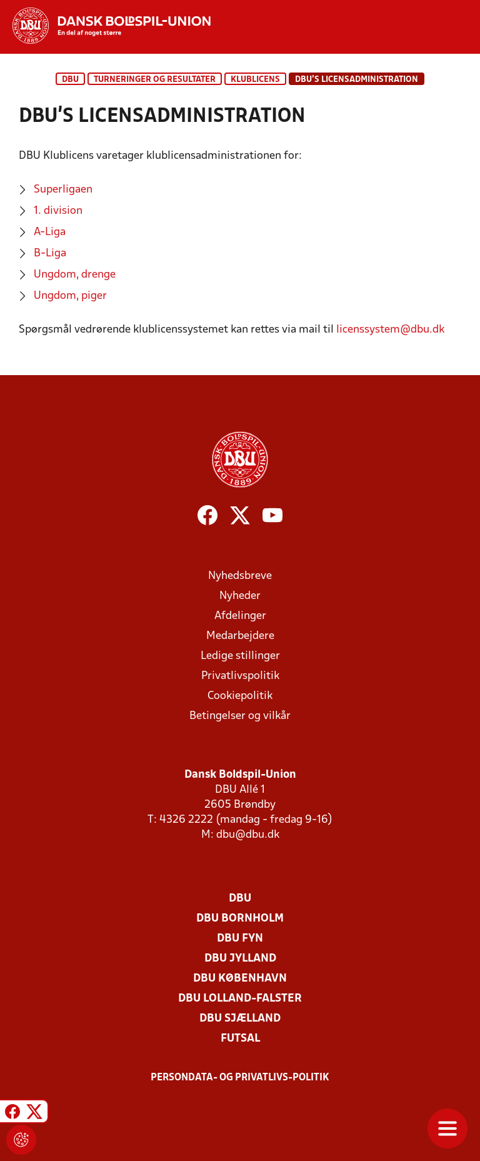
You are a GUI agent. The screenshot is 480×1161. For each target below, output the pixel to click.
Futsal (240, 1038)
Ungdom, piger (70, 296)
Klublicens (255, 80)
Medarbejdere (240, 636)
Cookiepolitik (240, 696)
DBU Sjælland (240, 1018)
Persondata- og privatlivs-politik (240, 1077)
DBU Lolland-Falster (240, 998)
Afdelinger (240, 616)
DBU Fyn (240, 938)
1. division (58, 211)
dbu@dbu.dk (247, 835)
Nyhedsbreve (240, 576)
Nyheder (240, 596)
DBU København (240, 978)
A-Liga (50, 232)
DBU (70, 80)
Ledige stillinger (240, 656)
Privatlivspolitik (240, 676)
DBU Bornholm (240, 918)
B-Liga (50, 253)
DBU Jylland (240, 958)
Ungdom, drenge (75, 274)
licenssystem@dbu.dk (390, 329)
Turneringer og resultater (155, 80)
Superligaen (63, 189)
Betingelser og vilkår (240, 716)
